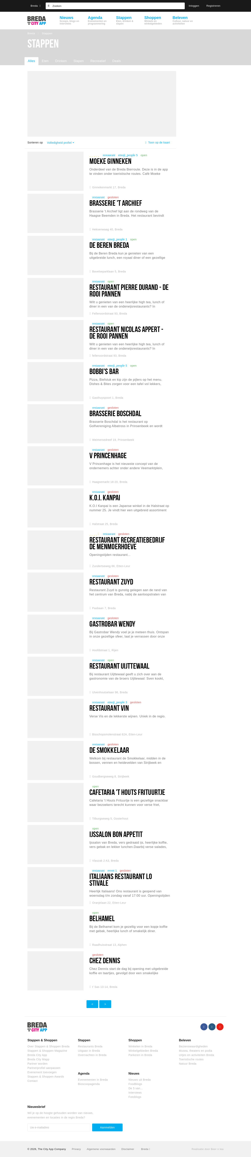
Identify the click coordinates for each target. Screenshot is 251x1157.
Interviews (135, 1092)
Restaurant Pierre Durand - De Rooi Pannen (129, 290)
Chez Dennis (104, 960)
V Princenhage (108, 455)
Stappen (84, 1040)
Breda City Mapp (38, 1059)
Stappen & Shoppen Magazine (47, 1050)
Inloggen (194, 5)
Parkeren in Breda (140, 1055)
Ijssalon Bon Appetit (116, 834)
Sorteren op (35, 142)
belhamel (102, 918)
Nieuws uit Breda (139, 1079)
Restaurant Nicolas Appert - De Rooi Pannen (126, 332)
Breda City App (37, 1055)
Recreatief (98, 61)
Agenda (84, 1073)
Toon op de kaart (157, 142)
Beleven (185, 1040)
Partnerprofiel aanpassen (43, 1068)
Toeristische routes (191, 1059)
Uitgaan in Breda (89, 1050)
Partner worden (37, 1063)
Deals (116, 61)
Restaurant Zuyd (111, 581)
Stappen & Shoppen (42, 1040)
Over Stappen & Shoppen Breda (48, 1046)
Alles (31, 61)
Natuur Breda (187, 1063)
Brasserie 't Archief (115, 203)
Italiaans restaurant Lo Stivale (120, 879)
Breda (36, 5)
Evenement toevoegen (42, 1072)
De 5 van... (135, 1088)
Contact (32, 1080)
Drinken (61, 61)
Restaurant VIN (109, 708)
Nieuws (133, 1073)
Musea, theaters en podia (195, 1050)
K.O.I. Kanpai (104, 497)
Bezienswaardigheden (193, 1046)
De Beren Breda (109, 245)
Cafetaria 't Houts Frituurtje (127, 792)
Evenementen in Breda (93, 1079)
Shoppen (135, 1040)
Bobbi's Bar (104, 371)
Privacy (76, 1149)
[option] (101, 104)
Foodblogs (135, 1084)
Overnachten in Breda (92, 1055)
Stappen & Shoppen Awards (45, 1076)
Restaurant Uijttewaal (119, 666)
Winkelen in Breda (140, 1046)
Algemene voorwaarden (101, 1149)
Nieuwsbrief (36, 1106)
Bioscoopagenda (89, 1084)
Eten (45, 61)
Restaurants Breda (90, 1046)
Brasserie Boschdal (115, 413)
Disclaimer (127, 1149)
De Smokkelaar (109, 750)
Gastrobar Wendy (112, 624)
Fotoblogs (134, 1096)
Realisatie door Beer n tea (208, 1149)
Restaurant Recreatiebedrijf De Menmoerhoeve (127, 543)
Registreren (213, 5)
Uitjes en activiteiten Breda (196, 1055)
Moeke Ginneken (110, 161)
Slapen (78, 61)
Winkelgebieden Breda (143, 1050)
